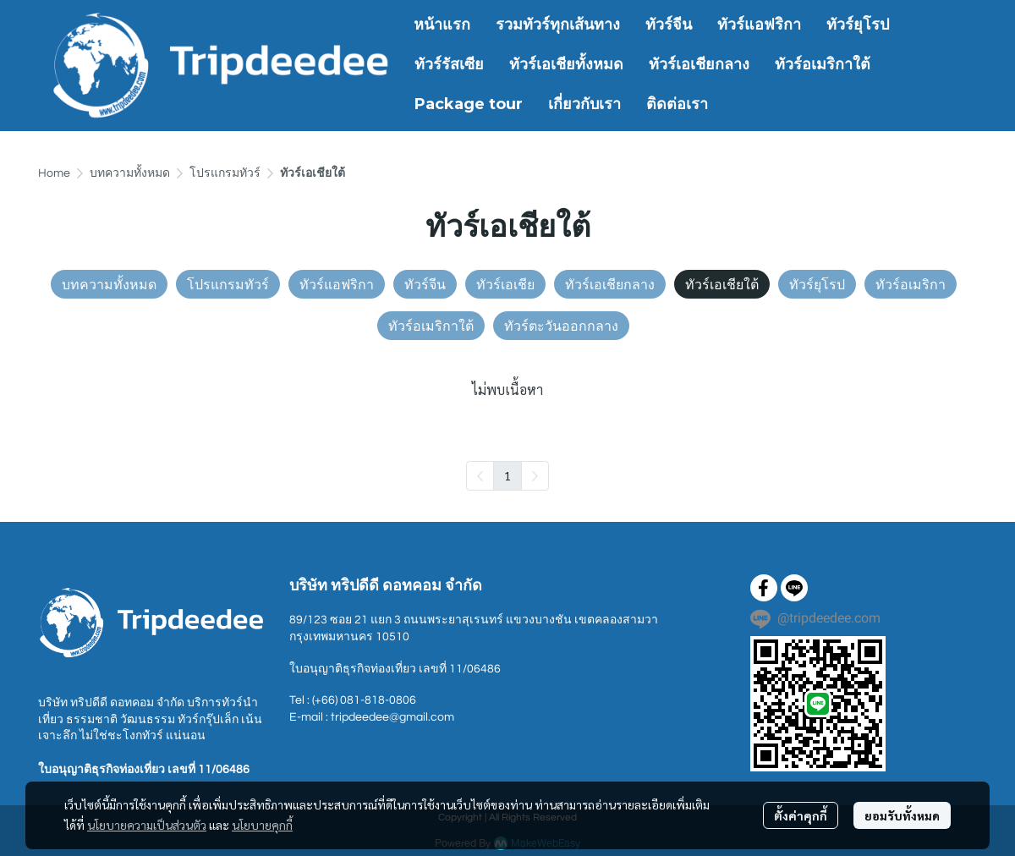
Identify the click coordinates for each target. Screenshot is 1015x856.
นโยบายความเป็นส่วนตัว (146, 824)
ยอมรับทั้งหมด (902, 815)
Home (54, 173)
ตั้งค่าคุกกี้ (800, 815)
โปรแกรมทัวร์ (225, 173)
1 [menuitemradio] (507, 475)
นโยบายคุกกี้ (262, 824)
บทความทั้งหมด (130, 173)
